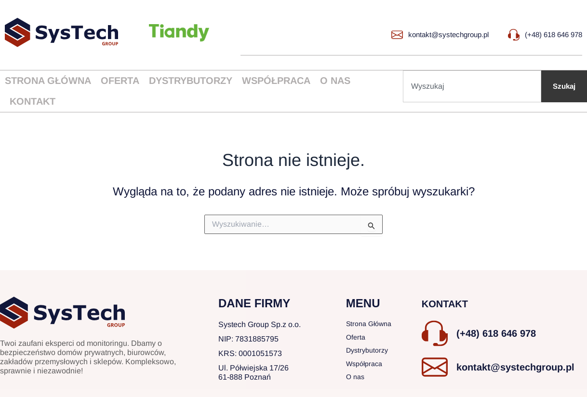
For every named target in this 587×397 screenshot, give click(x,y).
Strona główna (48, 80)
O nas (335, 80)
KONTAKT (450, 297)
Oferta (120, 80)
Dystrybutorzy (190, 80)
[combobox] (471, 86)
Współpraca (276, 80)
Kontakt (32, 101)
